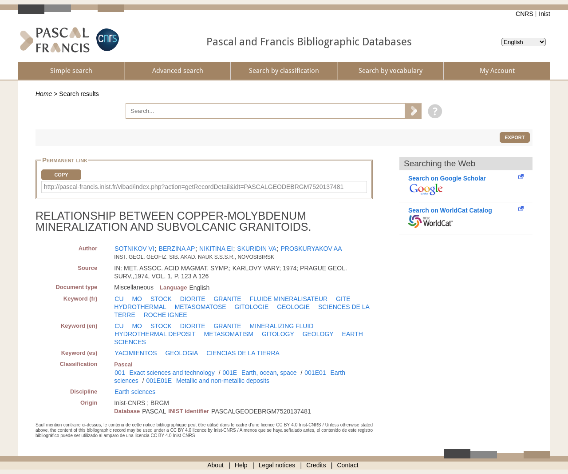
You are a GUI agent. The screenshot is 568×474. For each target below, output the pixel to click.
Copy (61, 174)
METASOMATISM (228, 333)
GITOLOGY (278, 333)
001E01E (159, 380)
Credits (316, 465)
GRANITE (227, 298)
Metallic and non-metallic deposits (222, 380)
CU (118, 298)
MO (137, 298)
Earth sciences (134, 391)
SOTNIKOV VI (134, 248)
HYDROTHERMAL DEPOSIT (154, 333)
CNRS (524, 13)
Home (44, 93)
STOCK (161, 298)
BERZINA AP (177, 248)
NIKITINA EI (216, 248)
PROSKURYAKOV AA (311, 248)
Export (515, 137)
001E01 (315, 372)
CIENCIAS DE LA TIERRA (243, 353)
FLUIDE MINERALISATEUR (289, 298)
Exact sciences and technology (172, 372)
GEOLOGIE (293, 306)
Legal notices (277, 465)
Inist (544, 13)
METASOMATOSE (200, 306)
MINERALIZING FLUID (282, 325)
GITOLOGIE (251, 306)
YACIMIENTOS (135, 353)
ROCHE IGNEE (165, 314)
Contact (348, 465)
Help (241, 465)
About (215, 465)
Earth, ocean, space (269, 372)
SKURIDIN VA (256, 248)
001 (119, 372)
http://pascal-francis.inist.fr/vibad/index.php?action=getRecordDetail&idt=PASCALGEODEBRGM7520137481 (193, 186)
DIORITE (192, 298)
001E (229, 372)
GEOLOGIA (181, 353)
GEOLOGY (318, 333)
